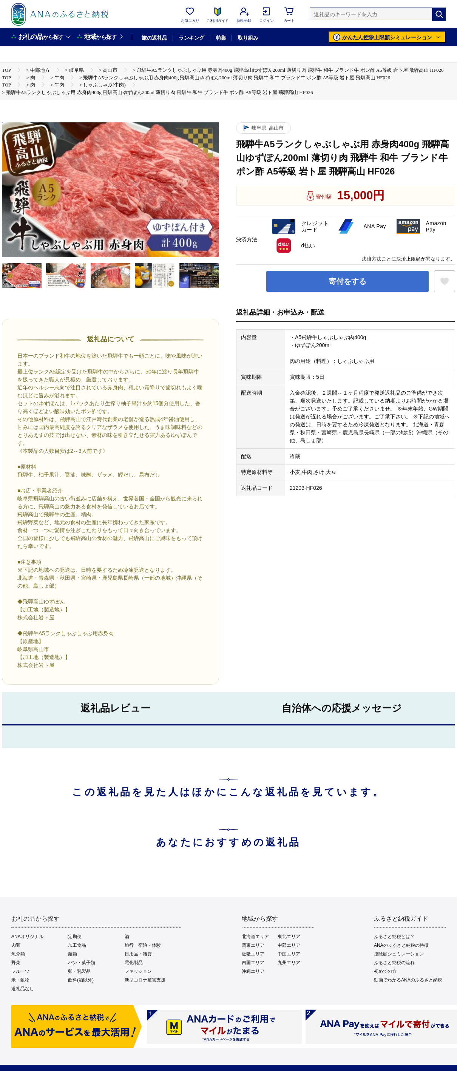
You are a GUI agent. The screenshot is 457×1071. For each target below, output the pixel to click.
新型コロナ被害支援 (145, 980)
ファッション (138, 971)
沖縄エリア (253, 971)
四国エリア (253, 962)
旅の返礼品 (154, 38)
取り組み (248, 38)
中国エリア (289, 954)
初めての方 (385, 971)
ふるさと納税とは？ (394, 936)
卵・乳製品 (79, 971)
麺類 (72, 954)
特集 (221, 38)
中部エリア (289, 945)
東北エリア (289, 936)
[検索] (439, 14)
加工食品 (77, 945)
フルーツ (20, 971)
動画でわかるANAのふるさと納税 (408, 980)
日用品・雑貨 (138, 954)
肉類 (15, 945)
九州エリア (289, 962)
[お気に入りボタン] (444, 281)
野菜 (15, 962)
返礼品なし (22, 988)
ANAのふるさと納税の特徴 (401, 945)
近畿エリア (253, 954)
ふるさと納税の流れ (394, 962)
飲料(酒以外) (81, 980)
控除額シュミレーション (399, 954)
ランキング (191, 38)
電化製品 (134, 962)
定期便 (75, 936)
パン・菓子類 (81, 962)
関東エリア (253, 945)
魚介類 (18, 954)
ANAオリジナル (27, 936)
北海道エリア (255, 936)
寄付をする (347, 281)
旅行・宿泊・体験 (143, 945)
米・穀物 (20, 980)
